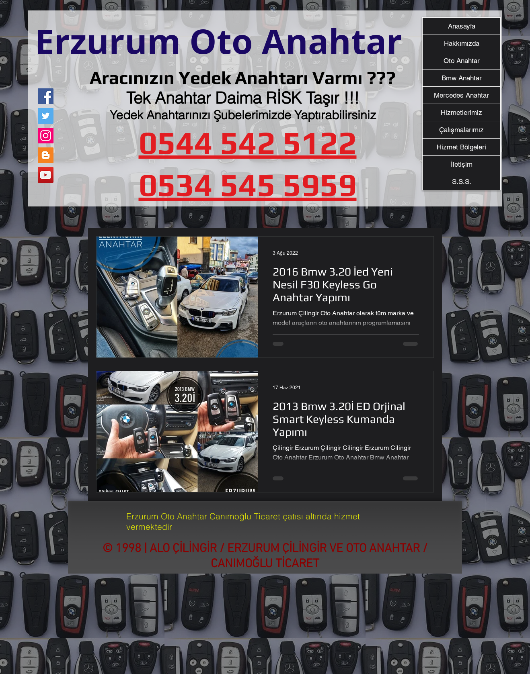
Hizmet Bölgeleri (461, 147)
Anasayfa (461, 26)
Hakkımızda (461, 43)
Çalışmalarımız (461, 130)
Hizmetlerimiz (461, 112)
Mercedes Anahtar (461, 95)
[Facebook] (45, 96)
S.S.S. (461, 182)
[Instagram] (45, 135)
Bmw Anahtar (462, 78)
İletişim (461, 164)
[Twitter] (45, 116)
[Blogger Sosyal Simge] (45, 155)
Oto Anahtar (462, 61)
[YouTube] (45, 175)
